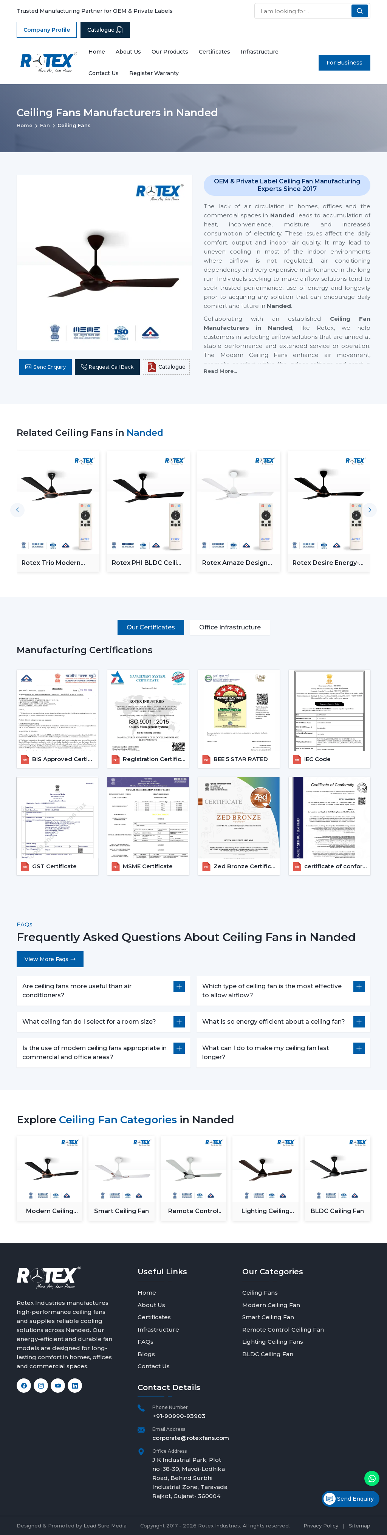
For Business (344, 62)
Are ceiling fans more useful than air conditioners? (77, 991)
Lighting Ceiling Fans (265, 1211)
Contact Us (103, 73)
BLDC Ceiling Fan (337, 1211)
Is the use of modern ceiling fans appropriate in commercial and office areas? (94, 1052)
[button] (369, 510)
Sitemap (359, 1526)
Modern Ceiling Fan (49, 1211)
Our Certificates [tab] (151, 627)
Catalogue (105, 29)
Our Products (170, 51)
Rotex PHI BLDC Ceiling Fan (148, 562)
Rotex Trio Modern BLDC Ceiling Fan (51, 562)
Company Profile (46, 29)
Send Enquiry (45, 367)
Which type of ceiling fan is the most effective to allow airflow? (272, 991)
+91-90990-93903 (179, 1416)
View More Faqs (50, 959)
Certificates (214, 51)
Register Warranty (154, 73)
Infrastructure (260, 51)
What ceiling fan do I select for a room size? (89, 1021)
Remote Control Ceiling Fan (193, 1211)
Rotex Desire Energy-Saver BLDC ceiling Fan (329, 562)
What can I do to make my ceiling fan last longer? (265, 1052)
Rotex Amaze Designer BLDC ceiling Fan (238, 562)
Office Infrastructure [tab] (230, 627)
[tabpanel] (193, 759)
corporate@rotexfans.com (190, 1437)
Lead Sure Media (105, 1526)
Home (96, 51)
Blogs (146, 1354)
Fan (45, 125)
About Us (128, 51)
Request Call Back (107, 367)
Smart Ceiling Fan (121, 1211)
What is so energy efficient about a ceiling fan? (273, 1021)
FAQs (145, 1341)
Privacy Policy (320, 1526)
